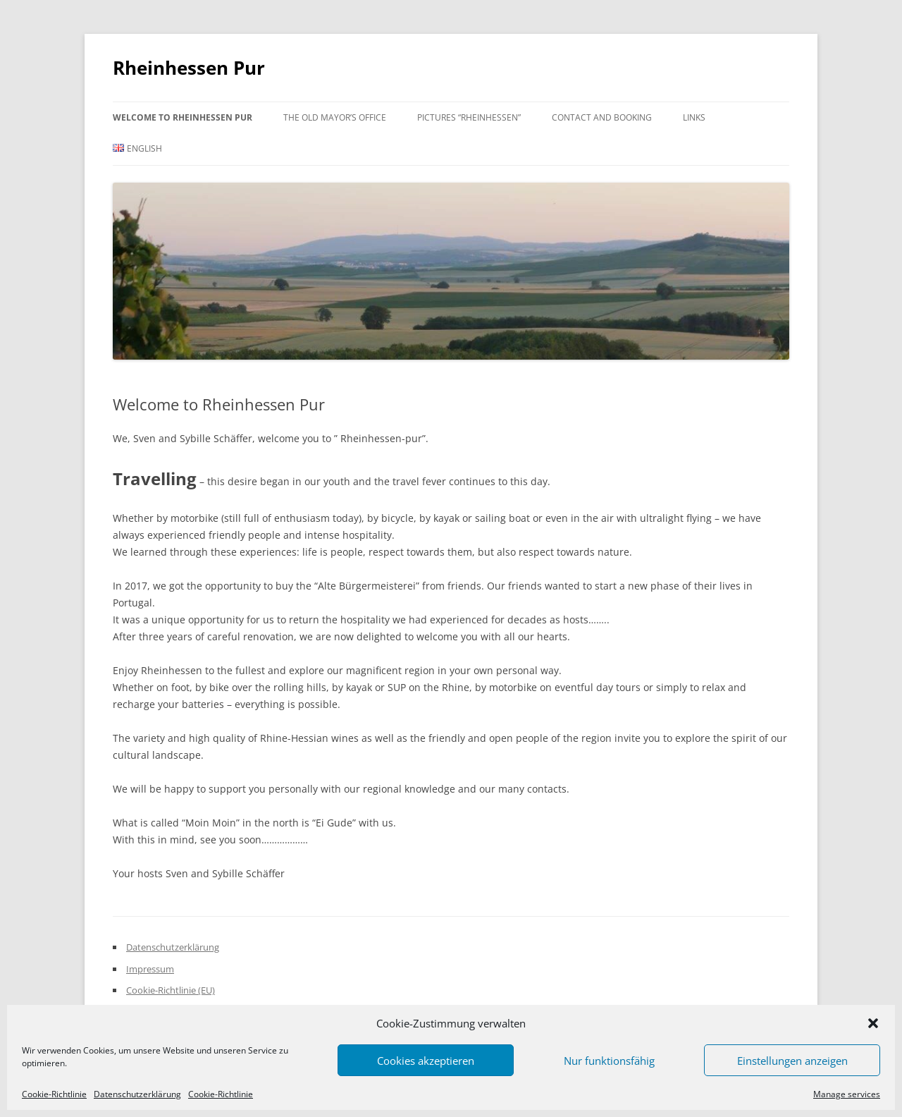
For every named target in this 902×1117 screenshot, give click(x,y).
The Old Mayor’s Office (334, 117)
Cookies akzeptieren (425, 1061)
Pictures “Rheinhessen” (469, 117)
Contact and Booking (602, 117)
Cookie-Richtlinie (54, 1094)
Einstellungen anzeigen (792, 1061)
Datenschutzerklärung (137, 1094)
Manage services (846, 1094)
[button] (873, 1023)
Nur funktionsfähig (609, 1061)
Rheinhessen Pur (189, 67)
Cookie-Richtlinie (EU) (170, 990)
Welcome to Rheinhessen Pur (182, 117)
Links (694, 117)
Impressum (150, 969)
